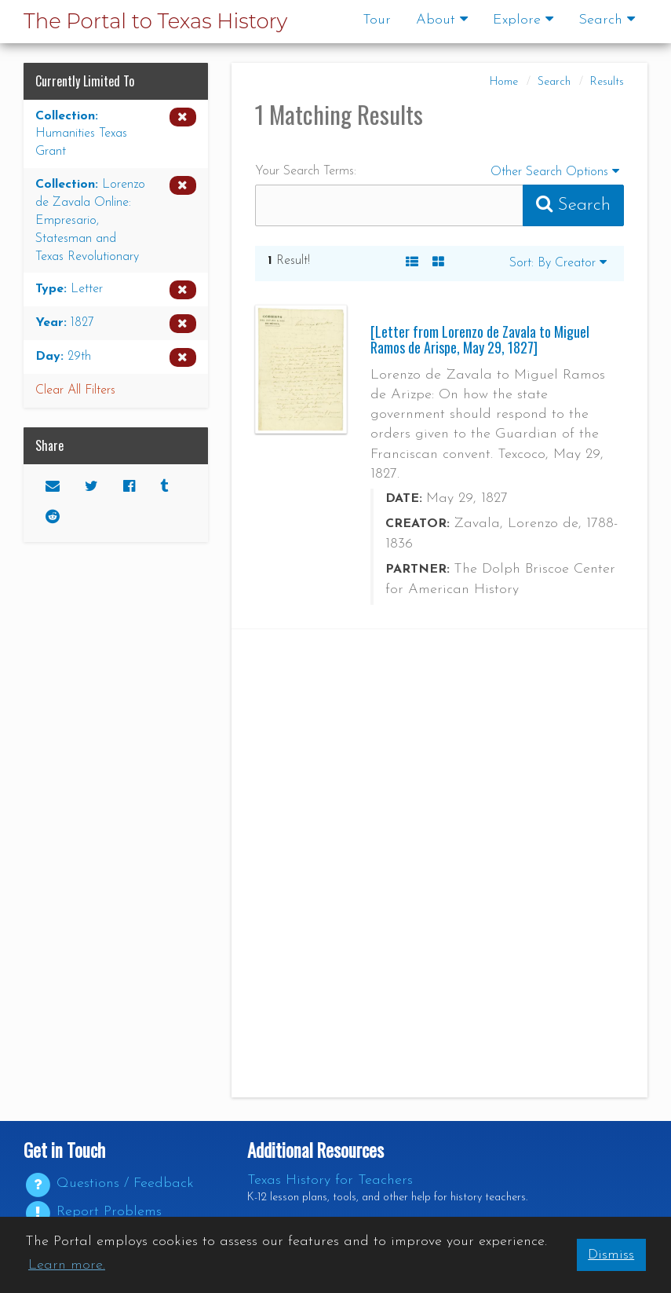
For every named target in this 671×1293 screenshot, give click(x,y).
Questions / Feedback (109, 1183)
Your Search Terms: (305, 171)
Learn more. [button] (66, 1265)
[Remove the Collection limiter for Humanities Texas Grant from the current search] (116, 135)
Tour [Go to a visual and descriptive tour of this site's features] (377, 20)
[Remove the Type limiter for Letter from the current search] (116, 290)
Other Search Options (557, 170)
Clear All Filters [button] (75, 390)
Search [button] (606, 19)
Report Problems (93, 1211)
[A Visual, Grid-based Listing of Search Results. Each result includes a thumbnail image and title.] (438, 263)
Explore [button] (523, 19)
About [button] (442, 19)
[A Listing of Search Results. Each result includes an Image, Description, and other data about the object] (412, 263)
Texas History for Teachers (330, 1180)
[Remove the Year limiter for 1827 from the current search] (116, 323)
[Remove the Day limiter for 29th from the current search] (116, 357)
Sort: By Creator (558, 262)
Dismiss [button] (611, 1254)
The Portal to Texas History (155, 21)
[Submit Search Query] (573, 205)
